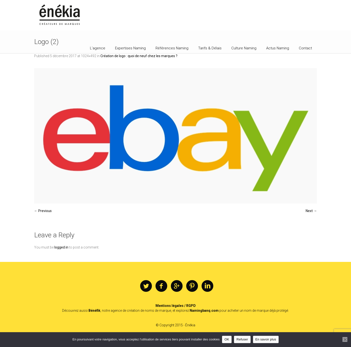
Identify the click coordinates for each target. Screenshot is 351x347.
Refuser (242, 339)
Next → (311, 211)
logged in (61, 247)
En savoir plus (265, 339)
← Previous (43, 211)
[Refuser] (344, 339)
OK (226, 339)
